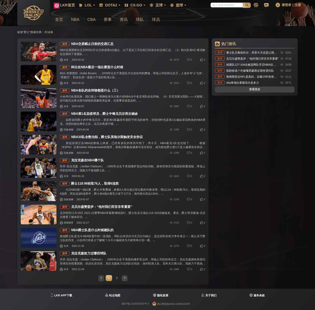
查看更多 (254, 89)
